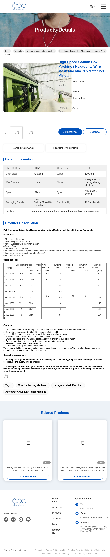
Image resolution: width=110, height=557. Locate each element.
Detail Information (23, 148)
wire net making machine (32, 385)
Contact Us (56, 532)
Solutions (57, 518)
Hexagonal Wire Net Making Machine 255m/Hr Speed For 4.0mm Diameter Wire (28, 469)
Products (18, 51)
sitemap (22, 550)
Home (7, 51)
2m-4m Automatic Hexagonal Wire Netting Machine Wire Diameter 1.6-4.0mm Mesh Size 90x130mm (82, 469)
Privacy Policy (9, 550)
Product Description (65, 148)
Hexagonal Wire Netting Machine (40, 51)
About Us (57, 507)
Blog (54, 524)
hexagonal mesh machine (67, 385)
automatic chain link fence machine (25, 392)
